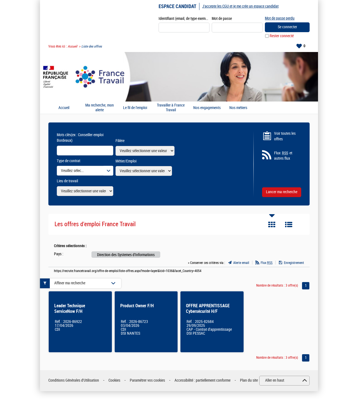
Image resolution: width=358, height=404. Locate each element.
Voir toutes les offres (285, 136)
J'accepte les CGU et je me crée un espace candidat (240, 6)
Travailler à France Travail (171, 107)
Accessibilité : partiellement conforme (202, 380)
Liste (288, 224)
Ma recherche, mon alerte (99, 107)
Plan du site (249, 380)
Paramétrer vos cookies (147, 380)
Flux (266, 263)
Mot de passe (222, 18)
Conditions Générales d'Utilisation (73, 380)
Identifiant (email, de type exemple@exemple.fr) (184, 18)
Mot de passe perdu (280, 18)
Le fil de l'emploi (135, 108)
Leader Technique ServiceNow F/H (69, 308)
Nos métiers (238, 108)
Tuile (272, 224)
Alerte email (241, 263)
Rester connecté (282, 36)
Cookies (114, 380)
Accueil (72, 46)
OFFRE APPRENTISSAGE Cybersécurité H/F (208, 308)
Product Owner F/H (137, 305)
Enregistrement (294, 263)
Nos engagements (207, 108)
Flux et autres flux (283, 155)
